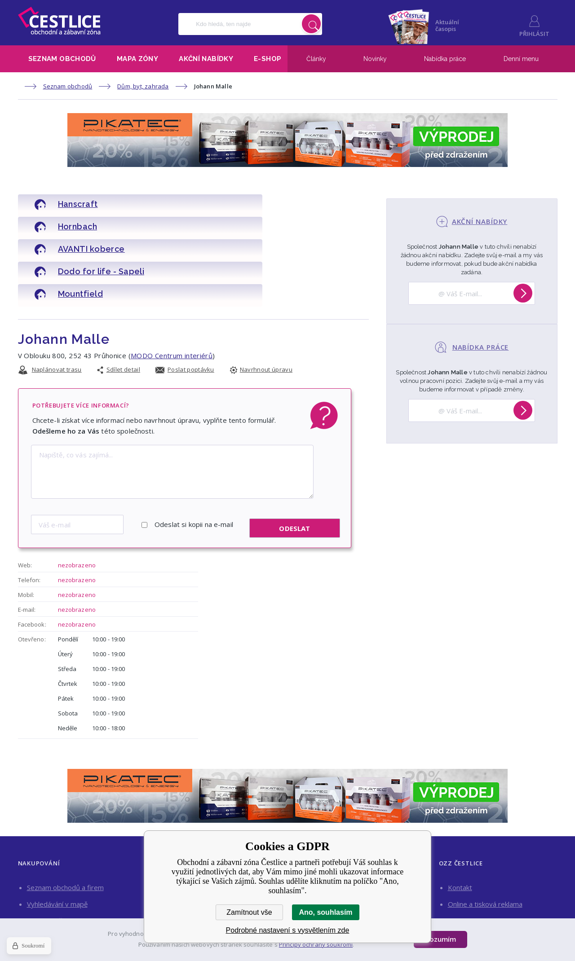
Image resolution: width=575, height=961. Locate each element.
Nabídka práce (445, 58)
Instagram (470, 898)
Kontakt (460, 838)
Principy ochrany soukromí (316, 944)
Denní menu (521, 58)
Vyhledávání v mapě (57, 855)
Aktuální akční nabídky (59, 872)
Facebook (525, 898)
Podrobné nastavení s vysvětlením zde (287, 930)
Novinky (375, 58)
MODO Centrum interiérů (171, 310)
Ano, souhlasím (325, 912)
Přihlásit (534, 34)
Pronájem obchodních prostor (494, 872)
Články (316, 58)
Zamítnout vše (249, 912)
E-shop (267, 59)
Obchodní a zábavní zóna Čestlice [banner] (59, 21)
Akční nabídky (206, 59)
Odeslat (294, 479)
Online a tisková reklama (485, 855)
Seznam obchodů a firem (65, 838)
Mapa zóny (137, 59)
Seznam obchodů (62, 59)
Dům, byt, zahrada (142, 86)
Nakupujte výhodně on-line (68, 888)
